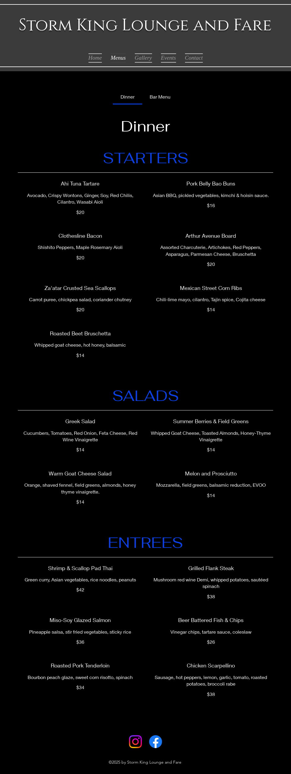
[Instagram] (135, 741)
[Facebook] (155, 741)
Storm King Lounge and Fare (145, 25)
